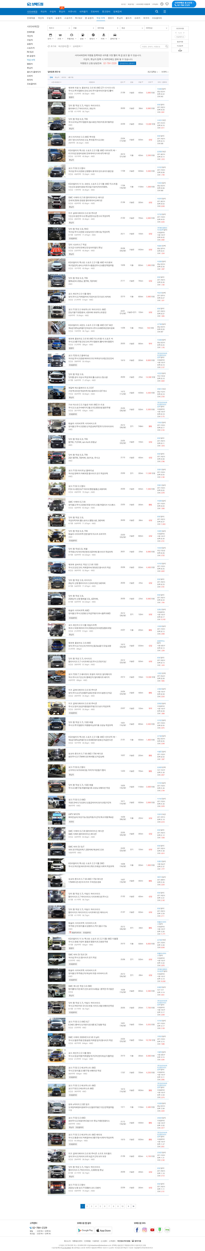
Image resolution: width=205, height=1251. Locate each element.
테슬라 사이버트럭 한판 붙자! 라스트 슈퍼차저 (87, 534)
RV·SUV (78, 18)
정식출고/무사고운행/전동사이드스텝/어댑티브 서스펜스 (91, 504)
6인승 (70, 570)
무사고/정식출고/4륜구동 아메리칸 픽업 (84, 1070)
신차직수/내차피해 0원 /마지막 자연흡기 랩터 (87, 770)
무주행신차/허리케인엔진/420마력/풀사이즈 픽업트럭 (90, 551)
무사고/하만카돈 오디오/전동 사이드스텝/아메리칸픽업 (91, 1005)
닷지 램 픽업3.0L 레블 (78, 548)
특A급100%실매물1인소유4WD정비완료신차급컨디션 (90, 739)
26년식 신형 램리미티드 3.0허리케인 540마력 (86, 583)
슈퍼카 (137, 18)
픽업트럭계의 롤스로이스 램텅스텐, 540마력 (86, 520)
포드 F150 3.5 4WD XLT (78, 1021)
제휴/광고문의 (77, 1241)
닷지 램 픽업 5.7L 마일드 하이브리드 (84, 105)
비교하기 (180, 37)
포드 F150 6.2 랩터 (76, 767)
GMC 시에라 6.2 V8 (76, 501)
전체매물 (31, 18)
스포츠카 (68, 18)
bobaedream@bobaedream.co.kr (100, 1245)
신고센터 (104, 1241)
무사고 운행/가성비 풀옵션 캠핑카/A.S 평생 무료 (88, 941)
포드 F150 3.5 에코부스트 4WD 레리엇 (85, 1134)
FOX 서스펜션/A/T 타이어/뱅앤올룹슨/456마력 (87, 489)
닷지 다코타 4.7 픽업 (77, 244)
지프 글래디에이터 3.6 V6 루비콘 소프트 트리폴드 (90, 1153)
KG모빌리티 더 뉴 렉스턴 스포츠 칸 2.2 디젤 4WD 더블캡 (93, 938)
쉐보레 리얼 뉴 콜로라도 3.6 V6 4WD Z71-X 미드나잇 (91, 87)
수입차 (50, 18)
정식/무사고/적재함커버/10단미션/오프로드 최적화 (89, 296)
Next (184, 33)
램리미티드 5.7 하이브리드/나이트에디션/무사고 (88, 896)
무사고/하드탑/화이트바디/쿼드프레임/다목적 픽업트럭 (91, 866)
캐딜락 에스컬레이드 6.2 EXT (81, 387)
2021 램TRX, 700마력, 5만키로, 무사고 (84, 457)
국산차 (41, 18)
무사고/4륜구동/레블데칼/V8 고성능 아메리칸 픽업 (89, 787)
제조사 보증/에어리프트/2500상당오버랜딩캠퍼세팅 (89, 628)
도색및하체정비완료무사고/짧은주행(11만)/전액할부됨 (91, 1107)
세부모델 (100, 28)
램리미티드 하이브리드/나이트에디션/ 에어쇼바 (88, 912)
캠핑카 (111, 18)
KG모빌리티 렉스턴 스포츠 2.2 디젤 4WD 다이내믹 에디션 (93, 150)
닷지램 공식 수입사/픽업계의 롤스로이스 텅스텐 (88, 377)
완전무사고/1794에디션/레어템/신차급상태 (86, 756)
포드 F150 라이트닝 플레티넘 (81, 470)
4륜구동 (70, 77)
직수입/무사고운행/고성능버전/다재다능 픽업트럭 (89, 231)
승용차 (59, 18)
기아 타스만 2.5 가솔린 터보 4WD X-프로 (86, 404)
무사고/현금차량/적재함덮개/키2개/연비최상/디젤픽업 (91, 1055)
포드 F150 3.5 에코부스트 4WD (82, 1067)
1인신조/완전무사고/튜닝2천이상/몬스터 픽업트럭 (89, 216)
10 (122, 1206)
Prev (176, 33)
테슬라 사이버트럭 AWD (78, 610)
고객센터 (112, 1241)
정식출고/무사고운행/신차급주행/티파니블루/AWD (89, 613)
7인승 (70, 393)
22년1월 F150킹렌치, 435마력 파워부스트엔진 (87, 312)
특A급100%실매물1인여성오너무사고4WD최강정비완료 (91, 328)
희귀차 (146, 18)
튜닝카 (120, 18)
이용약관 (95, 1241)
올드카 (129, 18)
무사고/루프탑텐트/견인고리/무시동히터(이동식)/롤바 (90, 90)
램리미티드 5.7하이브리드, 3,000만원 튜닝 (85, 1169)
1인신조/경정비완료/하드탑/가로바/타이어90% (87, 186)
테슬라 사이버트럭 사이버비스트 (82, 423)
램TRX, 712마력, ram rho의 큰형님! (82, 442)
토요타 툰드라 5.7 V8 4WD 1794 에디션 (85, 753)
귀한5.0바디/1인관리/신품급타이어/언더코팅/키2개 (89, 802)
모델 (74, 28)
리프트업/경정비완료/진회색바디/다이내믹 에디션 (89, 153)
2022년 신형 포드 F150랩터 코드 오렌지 (84, 1187)
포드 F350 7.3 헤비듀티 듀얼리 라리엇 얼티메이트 (90, 674)
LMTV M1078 (74, 814)
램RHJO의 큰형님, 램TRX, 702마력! (82, 281)
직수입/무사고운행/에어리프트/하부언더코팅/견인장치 (91, 358)
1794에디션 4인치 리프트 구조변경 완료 (84, 882)
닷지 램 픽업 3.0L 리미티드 (80, 580)
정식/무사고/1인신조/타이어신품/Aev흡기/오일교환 (89, 645)
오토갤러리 (157, 18)
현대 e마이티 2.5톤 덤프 (79, 1104)
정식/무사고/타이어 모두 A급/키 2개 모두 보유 (87, 1156)
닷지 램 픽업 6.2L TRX (78, 119)
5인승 (70, 93)
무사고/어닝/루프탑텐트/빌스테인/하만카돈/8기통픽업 (91, 122)
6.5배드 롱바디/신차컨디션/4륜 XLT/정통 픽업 (87, 1024)
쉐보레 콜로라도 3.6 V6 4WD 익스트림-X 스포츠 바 (90, 338)
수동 (70, 1110)
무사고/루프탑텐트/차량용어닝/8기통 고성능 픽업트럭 (90, 725)
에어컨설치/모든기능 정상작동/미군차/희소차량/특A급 (90, 817)
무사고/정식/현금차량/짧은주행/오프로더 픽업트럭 (89, 706)
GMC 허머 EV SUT (76, 846)
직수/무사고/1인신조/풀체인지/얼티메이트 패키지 (89, 677)
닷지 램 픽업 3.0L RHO (78, 228)
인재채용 (87, 1241)
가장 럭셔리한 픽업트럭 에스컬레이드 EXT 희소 (87, 390)
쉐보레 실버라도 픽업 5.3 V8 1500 (83, 564)
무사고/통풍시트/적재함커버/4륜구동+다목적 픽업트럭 (91, 1137)
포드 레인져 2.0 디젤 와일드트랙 (82, 625)
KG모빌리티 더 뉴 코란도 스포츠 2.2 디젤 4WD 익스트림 (92, 183)
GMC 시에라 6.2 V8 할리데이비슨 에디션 (86, 197)
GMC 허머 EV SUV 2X (77, 954)
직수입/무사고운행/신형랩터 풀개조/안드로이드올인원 (90, 171)
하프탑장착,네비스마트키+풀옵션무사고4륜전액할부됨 (91, 265)
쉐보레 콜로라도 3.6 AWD (79, 642)
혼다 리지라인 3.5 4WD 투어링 (81, 136)
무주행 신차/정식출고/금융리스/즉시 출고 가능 (87, 926)
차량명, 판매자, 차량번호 (151, 46)
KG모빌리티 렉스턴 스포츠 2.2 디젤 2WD (86, 863)
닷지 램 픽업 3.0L (76, 374)
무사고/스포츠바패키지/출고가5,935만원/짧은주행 (89, 407)
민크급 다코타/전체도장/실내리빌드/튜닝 (85, 247)
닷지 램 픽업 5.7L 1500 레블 (80, 722)
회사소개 (67, 1241)
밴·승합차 (89, 18)
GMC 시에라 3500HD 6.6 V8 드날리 (84, 1037)
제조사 (51, 28)
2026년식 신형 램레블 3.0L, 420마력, (83, 598)
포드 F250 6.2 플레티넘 (78, 355)
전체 (51, 77)
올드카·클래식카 (34, 71)
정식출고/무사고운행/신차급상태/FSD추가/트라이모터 (91, 426)
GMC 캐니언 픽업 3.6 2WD (80, 986)
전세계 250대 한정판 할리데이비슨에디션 (85, 200)
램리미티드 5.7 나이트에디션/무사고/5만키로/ (87, 661)
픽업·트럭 (101, 18)
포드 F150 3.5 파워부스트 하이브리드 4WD (87, 309)
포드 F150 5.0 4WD (77, 799)
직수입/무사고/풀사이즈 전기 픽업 (82, 957)
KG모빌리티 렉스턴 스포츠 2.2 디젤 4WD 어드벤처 (90, 262)
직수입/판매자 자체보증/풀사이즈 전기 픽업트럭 (88, 473)
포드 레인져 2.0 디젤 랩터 (79, 293)
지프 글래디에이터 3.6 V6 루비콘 (82, 213)
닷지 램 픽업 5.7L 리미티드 (80, 658)
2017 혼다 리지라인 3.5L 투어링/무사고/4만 (86, 139)
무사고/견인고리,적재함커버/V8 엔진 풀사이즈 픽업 (89, 567)
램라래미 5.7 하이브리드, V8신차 (81, 108)
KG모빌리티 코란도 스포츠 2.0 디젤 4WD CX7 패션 (90, 325)
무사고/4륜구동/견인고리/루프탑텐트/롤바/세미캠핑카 (91, 341)
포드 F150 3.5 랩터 (76, 168)
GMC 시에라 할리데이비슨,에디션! (82, 833)
